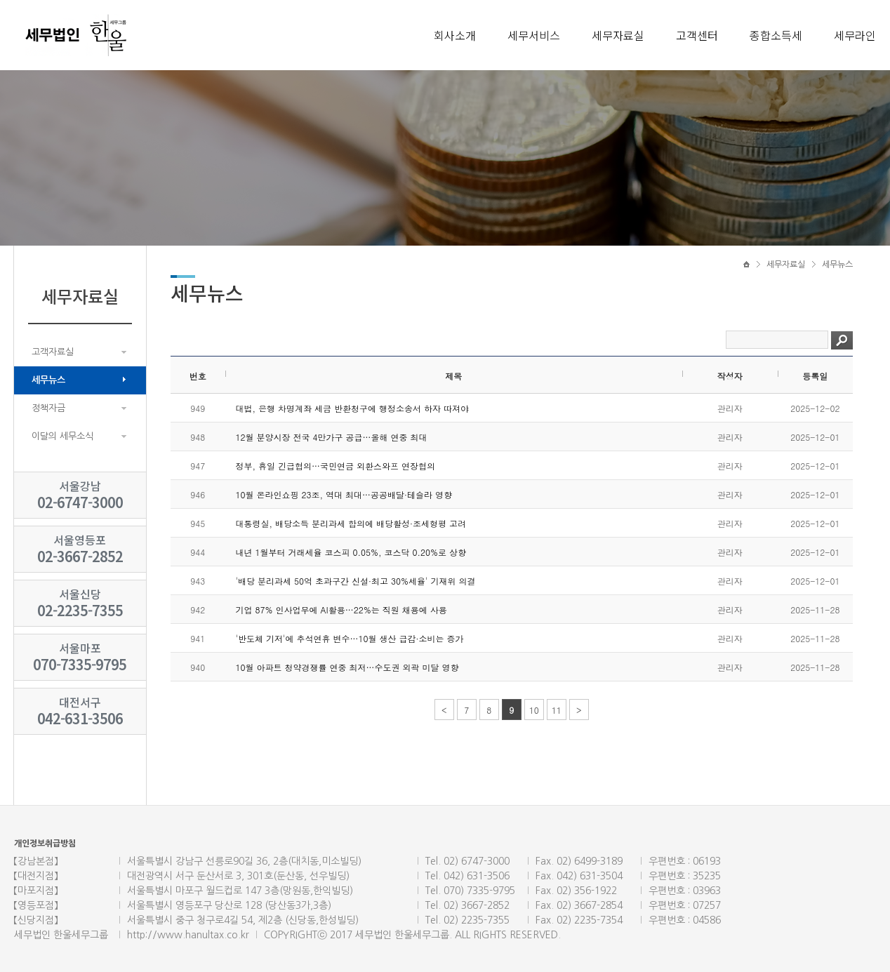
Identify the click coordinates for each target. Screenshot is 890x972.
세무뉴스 (48, 380)
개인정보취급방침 (45, 843)
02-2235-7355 (80, 610)
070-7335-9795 (79, 664)
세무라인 (855, 35)
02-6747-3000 (80, 502)
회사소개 (455, 35)
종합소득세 (776, 35)
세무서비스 (533, 35)
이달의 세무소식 (62, 436)
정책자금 (48, 408)
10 (534, 710)
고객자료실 (53, 352)
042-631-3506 (80, 718)
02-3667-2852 (80, 556)
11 (557, 710)
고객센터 (697, 35)
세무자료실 (618, 35)
